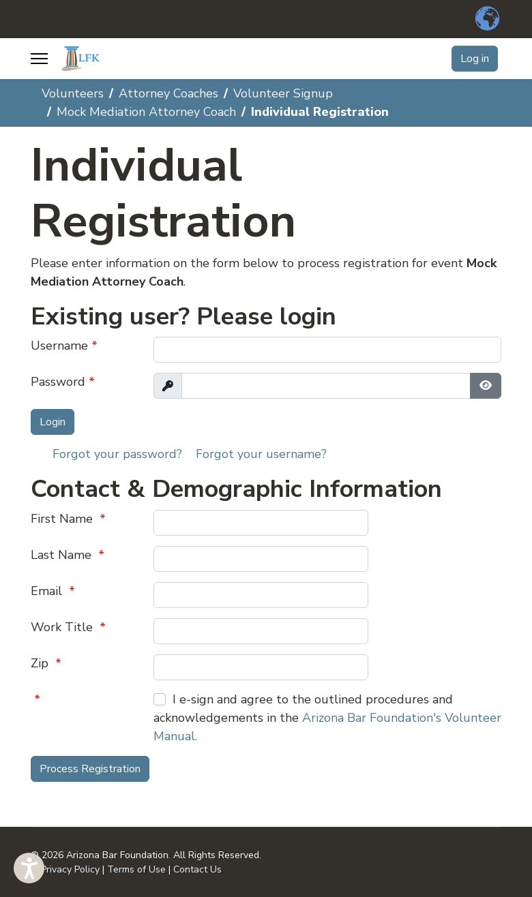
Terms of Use (136, 869)
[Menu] (39, 58)
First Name (68, 519)
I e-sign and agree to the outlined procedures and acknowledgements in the (327, 717)
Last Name (67, 555)
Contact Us (197, 869)
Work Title (68, 627)
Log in (474, 58)
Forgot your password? (117, 454)
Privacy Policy (70, 869)
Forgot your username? (261, 454)
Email (53, 591)
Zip (46, 663)
